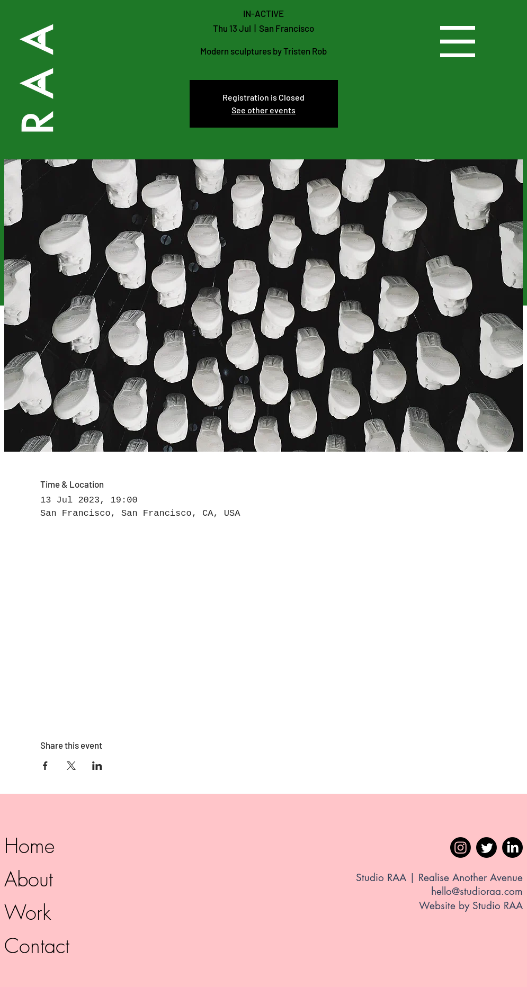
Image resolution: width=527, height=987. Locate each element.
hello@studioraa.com (477, 891)
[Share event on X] (71, 765)
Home (29, 845)
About (28, 879)
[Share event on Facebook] (45, 765)
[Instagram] (460, 847)
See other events (263, 110)
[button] (457, 41)
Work (27, 912)
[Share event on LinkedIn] (97, 765)
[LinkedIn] (512, 847)
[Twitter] (486, 847)
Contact (36, 945)
